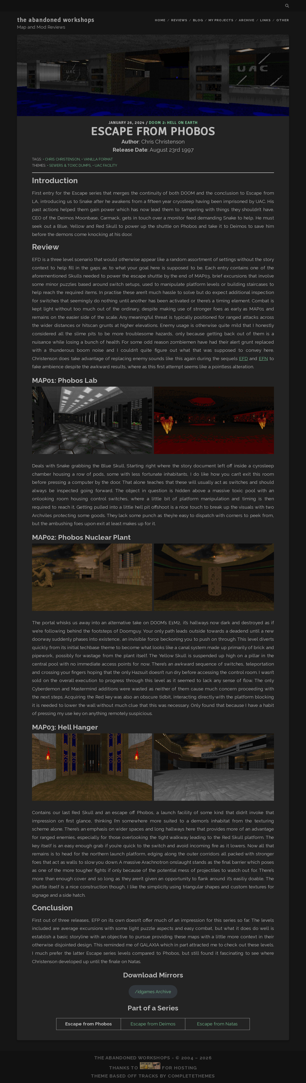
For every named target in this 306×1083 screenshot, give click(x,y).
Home (160, 20)
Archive (246, 20)
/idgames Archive (153, 991)
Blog (198, 20)
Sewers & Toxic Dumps (70, 165)
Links (265, 20)
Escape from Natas (217, 1023)
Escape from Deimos (153, 1023)
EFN (263, 358)
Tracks (148, 1075)
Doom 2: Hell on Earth (173, 122)
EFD (243, 358)
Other (282, 20)
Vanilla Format (98, 159)
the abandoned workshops (55, 20)
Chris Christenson (62, 159)
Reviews (179, 20)
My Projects (220, 20)
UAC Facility (106, 165)
